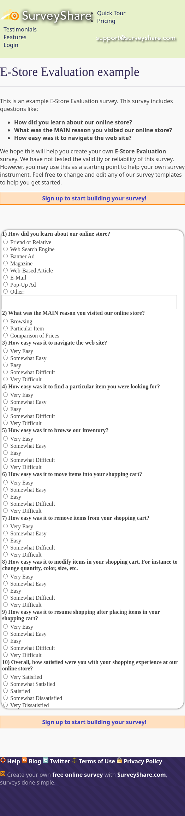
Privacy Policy (139, 761)
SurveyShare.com (141, 775)
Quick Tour (111, 13)
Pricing (106, 21)
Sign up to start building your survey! (94, 198)
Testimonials (20, 29)
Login (11, 45)
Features (15, 37)
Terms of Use (93, 761)
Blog (31, 761)
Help (10, 761)
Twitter (56, 761)
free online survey (77, 775)
